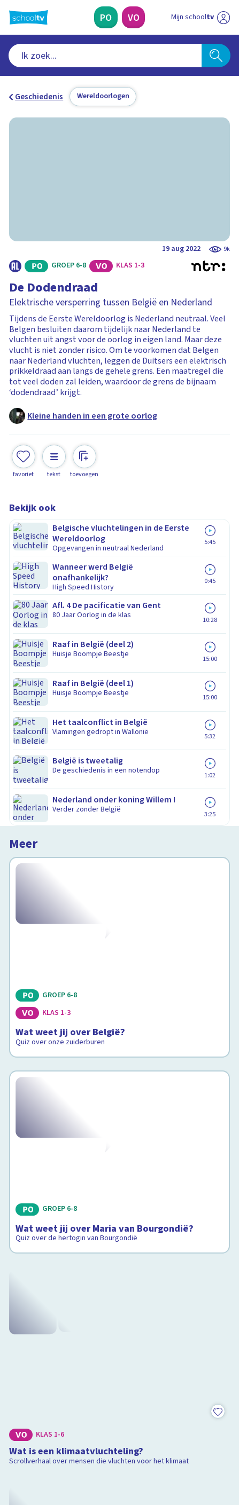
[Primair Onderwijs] (106, 17)
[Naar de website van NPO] (223, 17)
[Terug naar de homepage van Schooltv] (28, 17)
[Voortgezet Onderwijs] (133, 17)
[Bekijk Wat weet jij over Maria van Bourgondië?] (119, 730)
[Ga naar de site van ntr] (190, 1452)
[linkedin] (61, 1429)
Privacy (25, 1272)
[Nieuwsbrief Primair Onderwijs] (67, 1353)
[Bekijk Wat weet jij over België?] (119, 593)
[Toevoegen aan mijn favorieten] (23, 460)
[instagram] (38, 1429)
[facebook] (14, 1429)
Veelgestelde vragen (53, 1243)
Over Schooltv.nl (45, 1258)
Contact (27, 1229)
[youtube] (85, 1429)
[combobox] (105, 56)
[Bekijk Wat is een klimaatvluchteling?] (119, 868)
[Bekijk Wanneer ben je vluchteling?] (119, 1005)
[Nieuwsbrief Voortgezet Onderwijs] (171, 1353)
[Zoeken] (216, 56)
